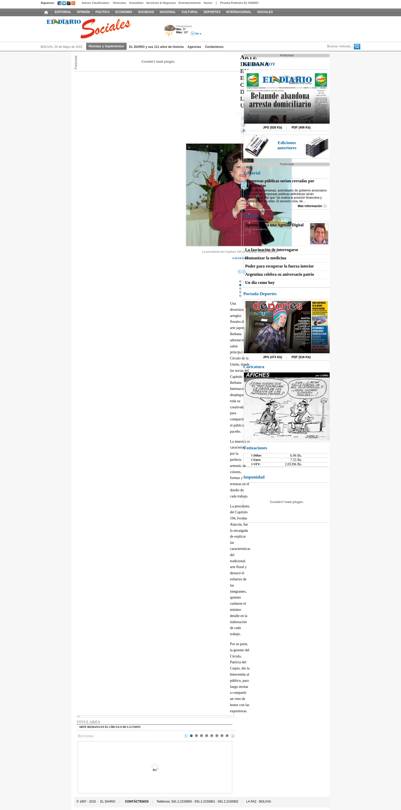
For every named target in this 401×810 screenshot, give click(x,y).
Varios (208, 2)
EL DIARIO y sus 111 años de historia (156, 47)
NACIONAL (168, 12)
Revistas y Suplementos (106, 46)
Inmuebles (136, 2)
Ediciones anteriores (286, 145)
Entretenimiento (190, 2)
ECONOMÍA (123, 12)
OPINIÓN (83, 12)
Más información (310, 206)
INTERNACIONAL (238, 12)
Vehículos (119, 2)
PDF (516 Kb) (301, 357)
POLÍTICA (102, 12)
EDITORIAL (63, 12)
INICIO (46, 12)
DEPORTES (212, 12)
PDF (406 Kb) (301, 127)
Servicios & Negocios (161, 2)
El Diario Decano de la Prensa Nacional (98, 28)
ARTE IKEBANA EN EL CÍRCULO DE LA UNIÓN (109, 727)
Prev (186, 735)
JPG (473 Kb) (272, 357)
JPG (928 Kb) (272, 127)
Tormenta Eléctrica (169, 32)
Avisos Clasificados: (96, 2)
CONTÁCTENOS (137, 801)
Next (232, 735)
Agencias (194, 47)
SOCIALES (265, 12)
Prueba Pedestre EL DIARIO (239, 2)
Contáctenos (214, 47)
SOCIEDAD (146, 12)
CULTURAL (190, 12)
